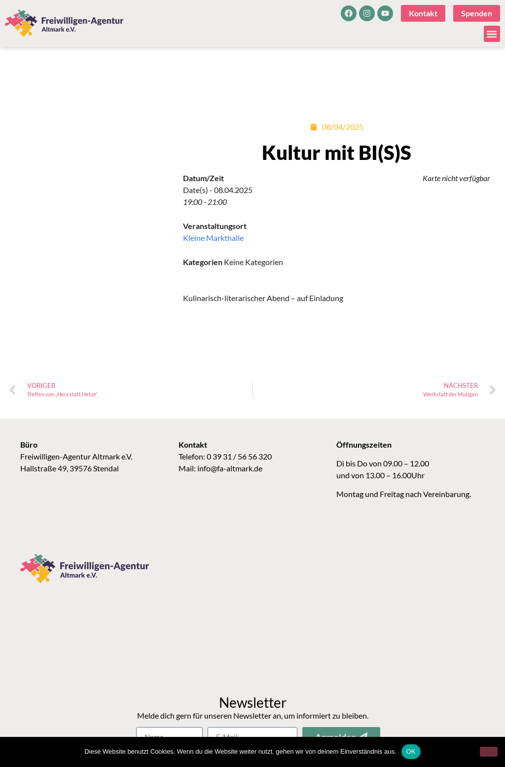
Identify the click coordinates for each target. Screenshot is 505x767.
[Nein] (489, 752)
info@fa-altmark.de (229, 468)
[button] (492, 34)
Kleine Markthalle (213, 237)
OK (411, 751)
